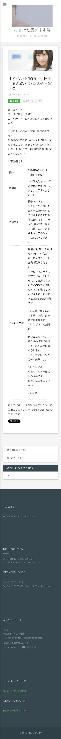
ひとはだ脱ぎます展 (32, 30)
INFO (15, 101)
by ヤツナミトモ (32, 101)
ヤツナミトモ (15, 457)
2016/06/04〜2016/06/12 (32, 36)
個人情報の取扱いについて (15, 710)
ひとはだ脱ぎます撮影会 (14, 691)
